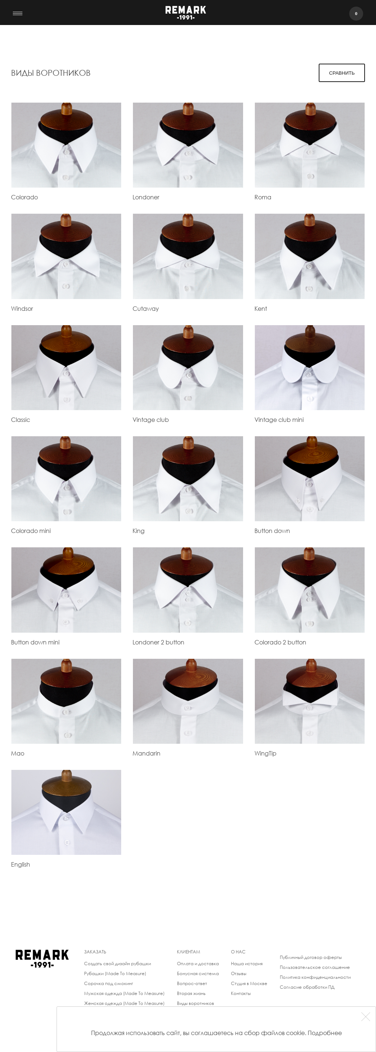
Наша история (247, 963)
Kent (260, 308)
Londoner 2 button (158, 642)
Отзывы (238, 973)
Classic (20, 419)
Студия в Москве (249, 983)
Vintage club (151, 419)
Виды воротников (195, 1003)
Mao (17, 753)
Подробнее (325, 1033)
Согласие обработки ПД (307, 987)
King (139, 530)
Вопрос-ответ (192, 983)
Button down (272, 530)
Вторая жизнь (191, 993)
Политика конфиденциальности (315, 977)
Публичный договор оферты (311, 957)
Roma (262, 196)
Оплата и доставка (198, 963)
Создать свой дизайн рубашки (117, 963)
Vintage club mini (279, 419)
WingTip (265, 753)
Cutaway (146, 308)
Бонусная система (198, 973)
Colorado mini (31, 530)
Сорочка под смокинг (108, 983)
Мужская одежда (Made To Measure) (124, 993)
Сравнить (342, 73)
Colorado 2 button (280, 642)
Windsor (22, 308)
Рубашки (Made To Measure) (115, 973)
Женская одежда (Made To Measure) (124, 1003)
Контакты (241, 993)
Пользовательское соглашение (315, 967)
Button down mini (35, 642)
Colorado (24, 196)
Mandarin (146, 753)
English (20, 864)
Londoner (146, 196)
